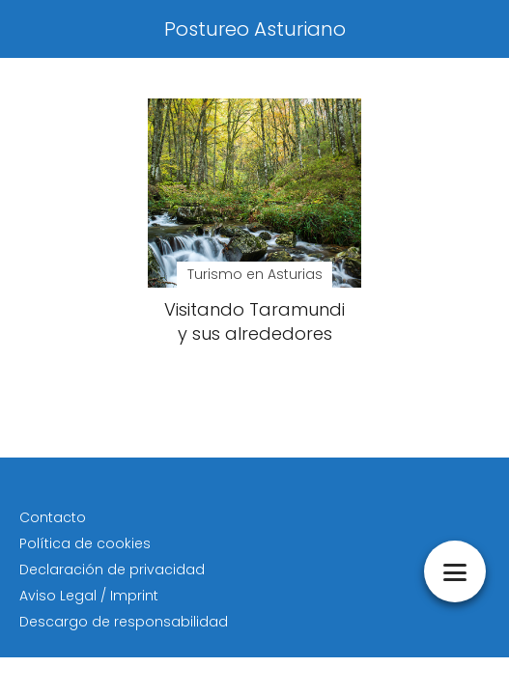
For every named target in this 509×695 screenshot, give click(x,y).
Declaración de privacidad (112, 569)
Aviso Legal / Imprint (88, 595)
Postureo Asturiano (255, 28)
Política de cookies (85, 543)
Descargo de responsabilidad (123, 621)
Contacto (52, 517)
